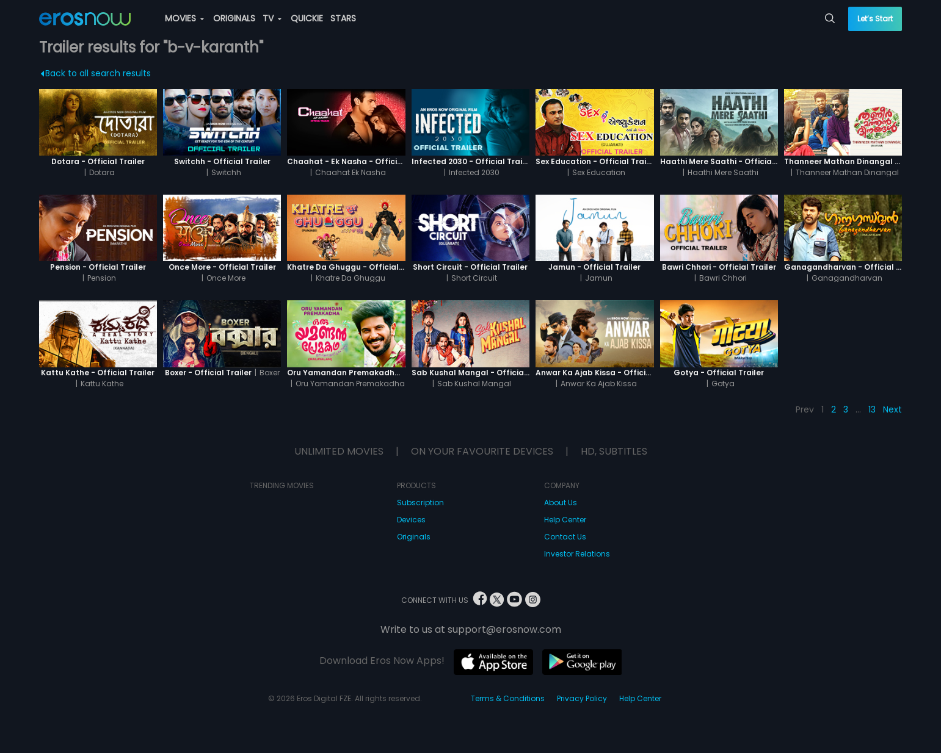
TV (272, 18)
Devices (411, 519)
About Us (560, 502)
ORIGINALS (234, 18)
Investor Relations (577, 554)
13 (872, 409)
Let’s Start (875, 18)
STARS (343, 18)
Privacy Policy (582, 698)
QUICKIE (307, 18)
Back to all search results (95, 73)
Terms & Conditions (508, 698)
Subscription (420, 502)
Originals (414, 536)
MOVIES (184, 18)
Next (892, 409)
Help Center (565, 519)
